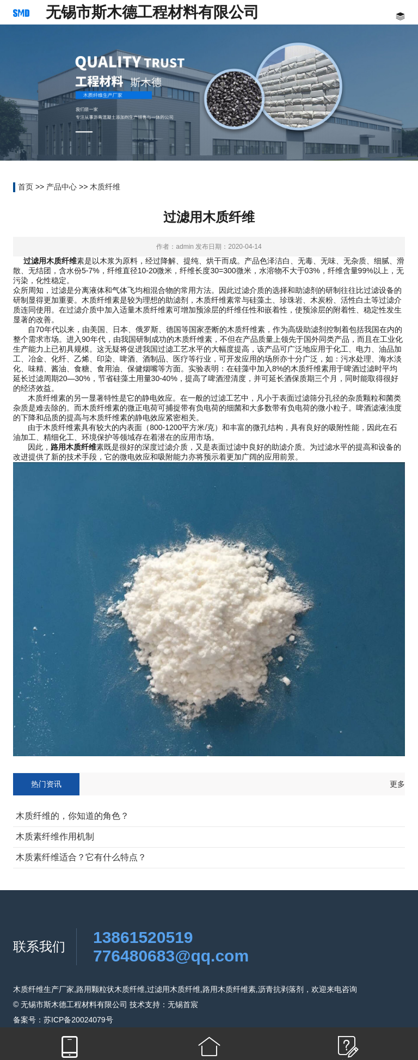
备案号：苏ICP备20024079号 (63, 1019)
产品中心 (61, 186)
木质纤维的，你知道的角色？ (72, 815)
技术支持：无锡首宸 (164, 1004)
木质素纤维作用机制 (55, 836)
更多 (397, 784)
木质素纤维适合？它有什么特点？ (81, 857)
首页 (25, 186)
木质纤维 (105, 186)
